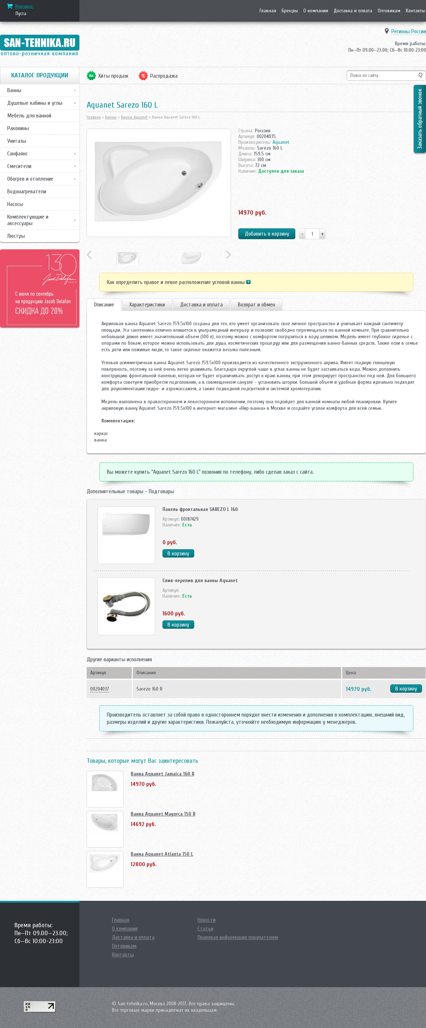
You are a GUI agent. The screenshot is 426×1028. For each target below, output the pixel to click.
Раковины (18, 128)
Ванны (14, 90)
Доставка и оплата (353, 11)
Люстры (16, 236)
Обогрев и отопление (30, 179)
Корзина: (24, 6)
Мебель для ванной (29, 115)
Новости (206, 920)
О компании (315, 11)
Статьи (205, 928)
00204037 (99, 689)
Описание (104, 304)
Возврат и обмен (256, 304)
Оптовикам (389, 11)
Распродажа (164, 76)
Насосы (15, 204)
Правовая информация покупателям (237, 937)
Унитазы (16, 141)
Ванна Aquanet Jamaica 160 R (162, 774)
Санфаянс (17, 153)
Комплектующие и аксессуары (27, 220)
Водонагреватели (26, 191)
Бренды (290, 11)
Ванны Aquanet (134, 117)
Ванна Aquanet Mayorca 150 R (163, 814)
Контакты (415, 11)
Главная (268, 11)
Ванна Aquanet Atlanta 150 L (162, 854)
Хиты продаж (113, 76)
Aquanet (281, 142)
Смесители (19, 166)
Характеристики (147, 304)
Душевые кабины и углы (34, 103)
